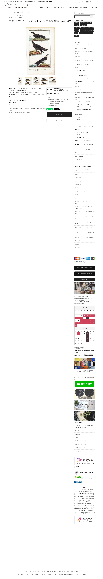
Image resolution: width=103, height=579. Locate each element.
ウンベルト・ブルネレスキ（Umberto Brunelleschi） (84, 207)
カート (96, 7)
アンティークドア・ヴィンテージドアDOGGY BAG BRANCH (84, 426)
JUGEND (91, 33)
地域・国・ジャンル (59, 7)
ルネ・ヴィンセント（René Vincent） (84, 237)
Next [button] (68, 52)
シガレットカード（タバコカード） (83, 123)
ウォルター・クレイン (82, 89)
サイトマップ (78, 430)
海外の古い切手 (79, 56)
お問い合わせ (83, 7)
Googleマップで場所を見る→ (81, 303)
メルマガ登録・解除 (80, 447)
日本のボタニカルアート (83, 64)
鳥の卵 (78, 117)
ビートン (77, 22)
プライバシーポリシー (63, 571)
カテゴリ (47, 7)
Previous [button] (12, 52)
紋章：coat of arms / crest (84, 106)
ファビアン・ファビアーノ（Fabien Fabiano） (84, 233)
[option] (40, 51)
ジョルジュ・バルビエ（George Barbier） (84, 202)
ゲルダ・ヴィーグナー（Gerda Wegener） (84, 212)
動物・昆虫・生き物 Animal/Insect (23, 12)
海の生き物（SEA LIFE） (83, 132)
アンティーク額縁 (79, 159)
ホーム (10, 12)
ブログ (91, 7)
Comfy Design (79, 466)
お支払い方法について (80, 440)
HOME (41, 7)
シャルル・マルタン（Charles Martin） (84, 217)
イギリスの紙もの (79, 177)
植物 (87, 30)
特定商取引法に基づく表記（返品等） (58, 99)
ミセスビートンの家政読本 (83, 101)
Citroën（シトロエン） (82, 70)
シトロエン (91, 30)
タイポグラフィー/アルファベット (83, 191)
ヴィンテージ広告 (79, 247)
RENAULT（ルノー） (82, 75)
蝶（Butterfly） (81, 137)
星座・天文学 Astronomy (81, 48)
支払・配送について (35, 571)
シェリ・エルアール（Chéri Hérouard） (84, 228)
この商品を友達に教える (55, 103)
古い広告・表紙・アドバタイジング (83, 44)
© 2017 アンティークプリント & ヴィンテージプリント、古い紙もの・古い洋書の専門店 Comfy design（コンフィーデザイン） (51, 574)
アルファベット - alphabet (83, 104)
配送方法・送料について (81, 444)
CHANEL (89, 27)
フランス (82, 30)
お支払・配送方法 (73, 7)
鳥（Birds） (37, 12)
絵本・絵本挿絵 (79, 86)
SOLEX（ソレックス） (82, 73)
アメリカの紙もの (79, 187)
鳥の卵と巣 (79, 119)
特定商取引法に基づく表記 (49, 571)
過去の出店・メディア (80, 434)
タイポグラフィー (83, 33)
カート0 (80, 2)
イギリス (77, 25)
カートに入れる (60, 114)
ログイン (95, 2)
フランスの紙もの (18, 17)
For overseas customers (84, 273)
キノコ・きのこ (79, 194)
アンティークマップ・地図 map (82, 140)
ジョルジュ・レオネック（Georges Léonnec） (84, 222)
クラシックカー (78, 27)
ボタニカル (89, 22)
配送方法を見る (52, 97)
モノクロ (77, 35)
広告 (93, 27)
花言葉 (76, 33)
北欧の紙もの (78, 184)
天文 (84, 27)
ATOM (79, 451)
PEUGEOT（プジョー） (82, 78)
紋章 (81, 22)
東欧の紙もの (78, 244)
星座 (84, 22)
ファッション (78, 152)
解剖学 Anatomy (79, 156)
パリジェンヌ (83, 25)
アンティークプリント (19, 15)
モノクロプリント (79, 240)
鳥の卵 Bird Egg (79, 114)
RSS (76, 451)
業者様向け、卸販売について (84, 267)
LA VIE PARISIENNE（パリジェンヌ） (84, 126)
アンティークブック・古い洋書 (82, 149)
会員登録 (87, 2)
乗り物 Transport (79, 67)
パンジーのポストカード (81, 251)
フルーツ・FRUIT (79, 198)
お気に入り (59, 120)
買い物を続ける (52, 105)
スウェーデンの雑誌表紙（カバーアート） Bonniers (84, 169)
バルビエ (77, 30)
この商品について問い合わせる (56, 101)
